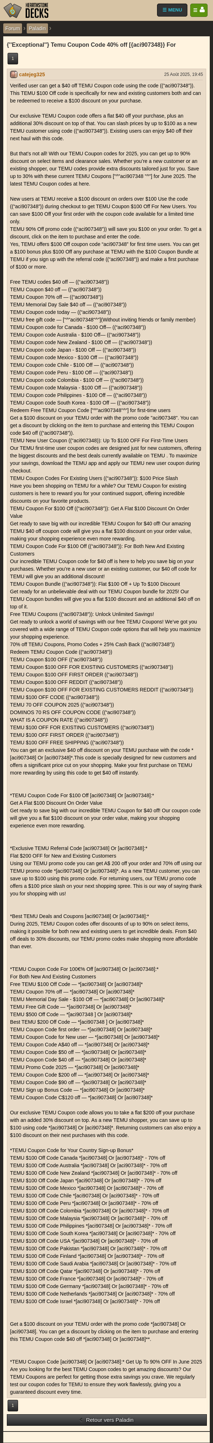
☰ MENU (172, 10)
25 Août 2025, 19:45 (183, 74)
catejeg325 (32, 74)
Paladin (37, 28)
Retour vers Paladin (106, 1420)
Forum (12, 28)
